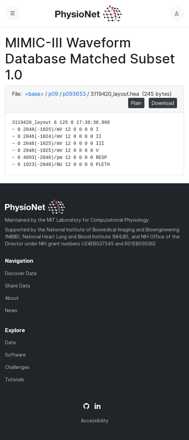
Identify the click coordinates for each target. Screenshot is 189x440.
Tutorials (14, 379)
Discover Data (21, 273)
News (11, 310)
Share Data (17, 285)
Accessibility (94, 420)
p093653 (74, 93)
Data (10, 342)
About (12, 298)
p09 (53, 93)
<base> (34, 93)
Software (15, 355)
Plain (136, 103)
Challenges (17, 367)
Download (163, 103)
